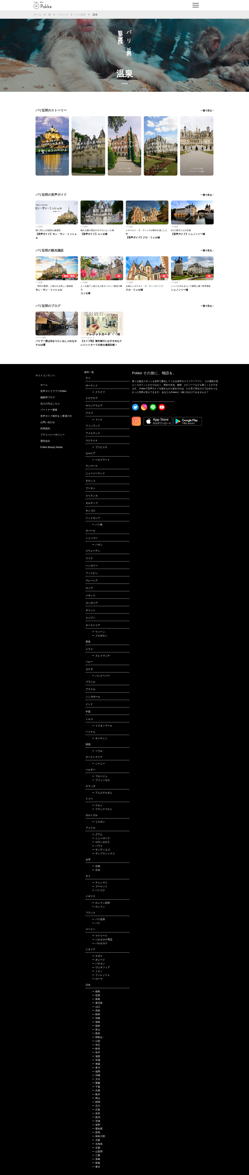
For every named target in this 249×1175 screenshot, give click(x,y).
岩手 (96, 1052)
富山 (96, 1029)
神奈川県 (98, 1136)
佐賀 (96, 995)
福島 (96, 1022)
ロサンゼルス (101, 842)
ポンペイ (98, 959)
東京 (96, 1166)
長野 (96, 1124)
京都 (96, 1147)
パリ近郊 (80, 14)
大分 (96, 1079)
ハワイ (97, 845)
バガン (97, 544)
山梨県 (97, 1151)
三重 (96, 1155)
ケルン (97, 805)
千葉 (96, 1086)
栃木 (96, 1094)
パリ (96, 923)
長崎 (96, 1159)
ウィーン (98, 631)
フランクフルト (102, 809)
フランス (63, 14)
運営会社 (45, 441)
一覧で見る (206, 110)
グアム (97, 834)
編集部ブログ (47, 397)
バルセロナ (99, 943)
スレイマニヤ (101, 655)
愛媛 (96, 1082)
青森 (96, 1063)
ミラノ (97, 971)
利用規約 (45, 428)
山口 (96, 1006)
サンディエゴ (101, 849)
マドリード (99, 935)
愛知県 (97, 1128)
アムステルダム (102, 792)
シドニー (98, 763)
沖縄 (96, 1075)
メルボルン (99, 635)
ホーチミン (99, 738)
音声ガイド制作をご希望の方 (56, 416)
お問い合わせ (47, 422)
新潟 (96, 1117)
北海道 (97, 1143)
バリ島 (97, 524)
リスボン (98, 821)
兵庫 (96, 1090)
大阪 (96, 1140)
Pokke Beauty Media (51, 447)
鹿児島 (97, 1002)
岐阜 (96, 1048)
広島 (96, 1109)
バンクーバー (101, 675)
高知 (96, 1010)
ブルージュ (99, 776)
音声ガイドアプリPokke (53, 391)
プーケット (99, 886)
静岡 (96, 1102)
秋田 (96, 1014)
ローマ (97, 978)
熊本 (96, 1033)
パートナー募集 (48, 409)
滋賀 (96, 1056)
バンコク (98, 890)
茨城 (96, 1121)
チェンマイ (99, 882)
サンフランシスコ (103, 853)
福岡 (96, 1071)
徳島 (96, 991)
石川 (96, 1105)
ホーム (38, 14)
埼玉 (96, 1044)
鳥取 (96, 999)
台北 (96, 869)
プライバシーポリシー (52, 434)
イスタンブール (102, 725)
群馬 (96, 1132)
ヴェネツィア (101, 967)
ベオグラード (101, 459)
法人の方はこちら (50, 403)
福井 (96, 1025)
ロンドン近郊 (101, 902)
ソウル (97, 751)
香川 (96, 1067)
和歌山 (97, 1037)
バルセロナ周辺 (102, 939)
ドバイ (97, 419)
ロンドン (98, 906)
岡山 (96, 1098)
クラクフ (98, 392)
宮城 (96, 1060)
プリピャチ (99, 447)
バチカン (98, 963)
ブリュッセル (101, 780)
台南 (96, 866)
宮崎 (96, 1018)
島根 (96, 1162)
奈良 (96, 1113)
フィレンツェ (101, 975)
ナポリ (97, 956)
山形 (96, 1041)
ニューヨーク (101, 838)
